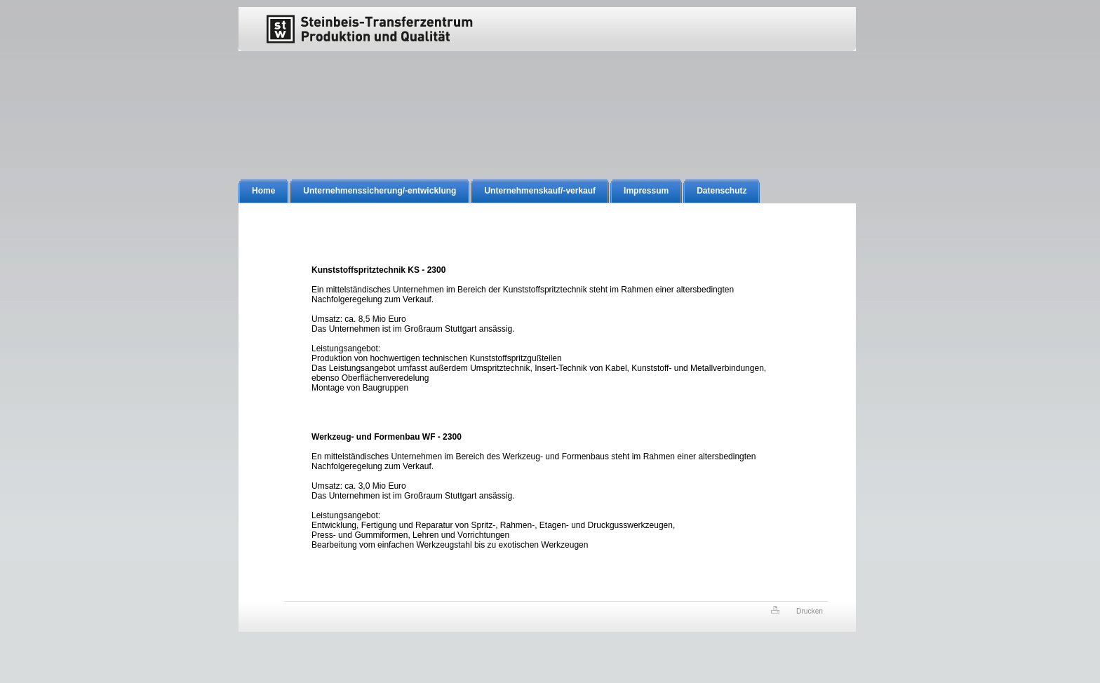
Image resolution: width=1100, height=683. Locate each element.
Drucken (809, 611)
